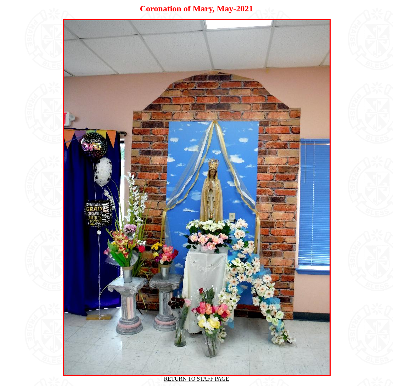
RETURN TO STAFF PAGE (196, 379)
